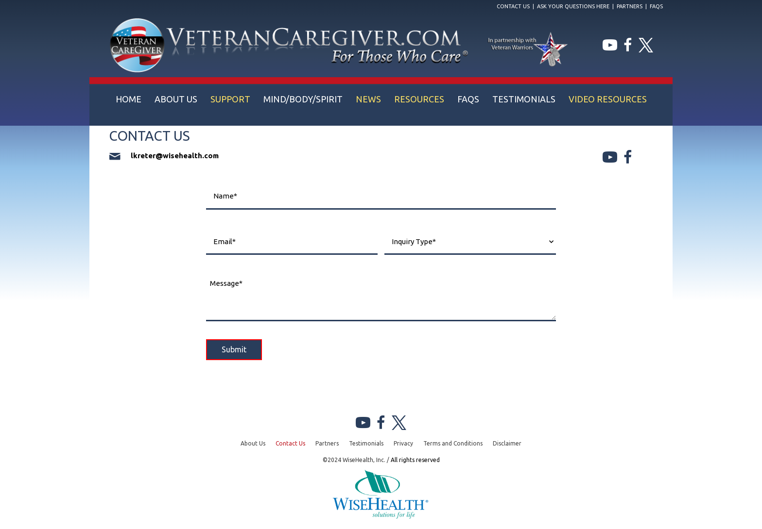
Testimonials (366, 443)
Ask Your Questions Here (573, 6)
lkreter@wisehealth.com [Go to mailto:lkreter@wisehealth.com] (175, 155)
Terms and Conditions (453, 443)
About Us (253, 443)
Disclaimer (507, 443)
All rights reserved (415, 460)
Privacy (403, 443)
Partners (629, 6)
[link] (128, 99)
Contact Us (513, 6)
